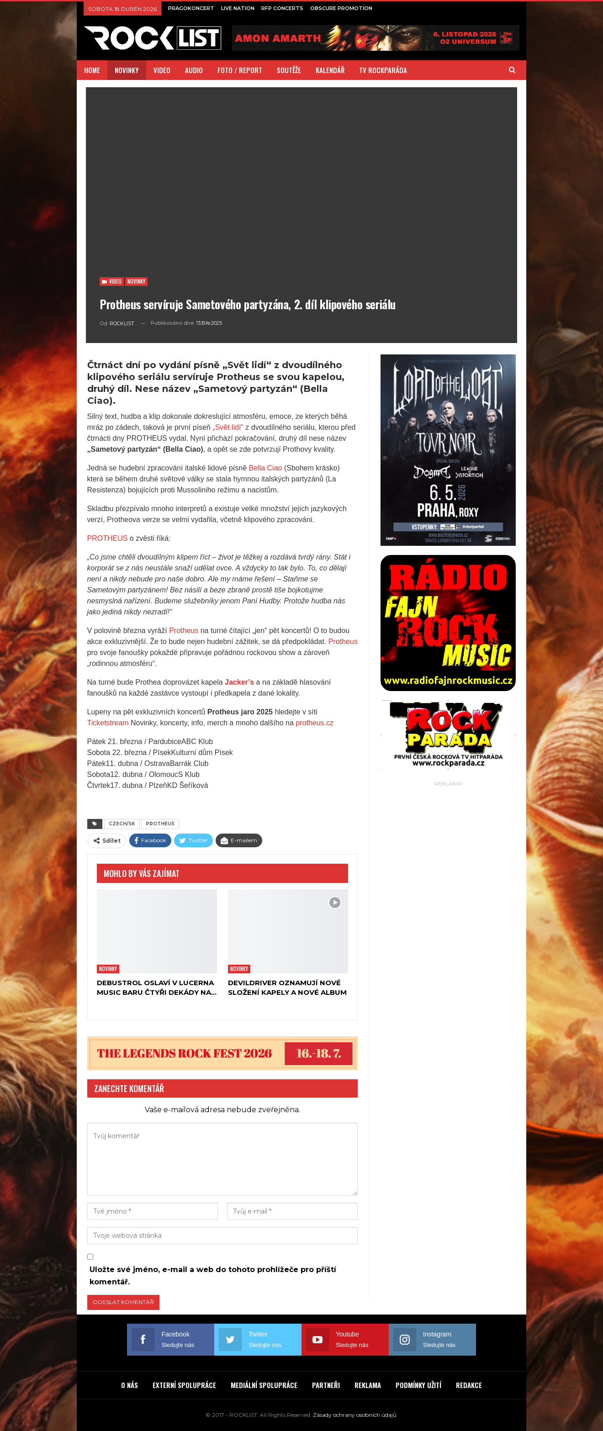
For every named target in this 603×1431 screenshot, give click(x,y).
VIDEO (161, 70)
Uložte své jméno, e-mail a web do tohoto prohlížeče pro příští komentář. (213, 1275)
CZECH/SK (122, 824)
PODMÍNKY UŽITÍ (418, 1385)
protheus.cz (313, 723)
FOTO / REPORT (239, 70)
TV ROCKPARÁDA (383, 70)
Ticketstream (108, 723)
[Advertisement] (448, 926)
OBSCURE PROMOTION (341, 8)
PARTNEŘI (326, 1385)
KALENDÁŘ (330, 70)
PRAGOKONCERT (191, 8)
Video (112, 281)
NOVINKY (127, 70)
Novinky (136, 281)
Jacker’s (239, 682)
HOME (92, 70)
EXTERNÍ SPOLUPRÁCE (184, 1385)
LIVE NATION (237, 8)
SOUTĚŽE (289, 70)
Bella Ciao (265, 468)
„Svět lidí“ (227, 427)
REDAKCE (469, 1385)
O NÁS (129, 1385)
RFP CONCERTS (282, 8)
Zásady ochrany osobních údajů (355, 1414)
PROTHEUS (107, 538)
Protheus (183, 630)
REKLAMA (367, 1385)
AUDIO (194, 70)
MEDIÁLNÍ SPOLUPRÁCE (264, 1385)
